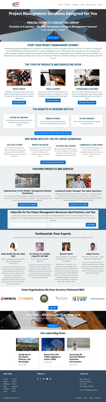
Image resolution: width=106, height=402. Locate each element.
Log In (99, 4)
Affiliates (75, 4)
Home (60, 4)
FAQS (91, 398)
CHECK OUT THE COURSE (27, 205)
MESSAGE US (53, 326)
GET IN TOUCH (53, 38)
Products (67, 4)
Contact (6, 389)
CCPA (13, 384)
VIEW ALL (53, 308)
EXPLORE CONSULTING (87, 102)
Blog (5, 386)
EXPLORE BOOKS (19, 102)
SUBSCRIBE (90, 225)
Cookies (14, 386)
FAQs (13, 391)
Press (14, 389)
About (82, 4)
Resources (91, 4)
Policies (78, 398)
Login (5, 391)
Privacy (14, 381)
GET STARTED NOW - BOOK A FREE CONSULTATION (53, 133)
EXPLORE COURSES (53, 100)
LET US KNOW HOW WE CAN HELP (53, 162)
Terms (14, 379)
